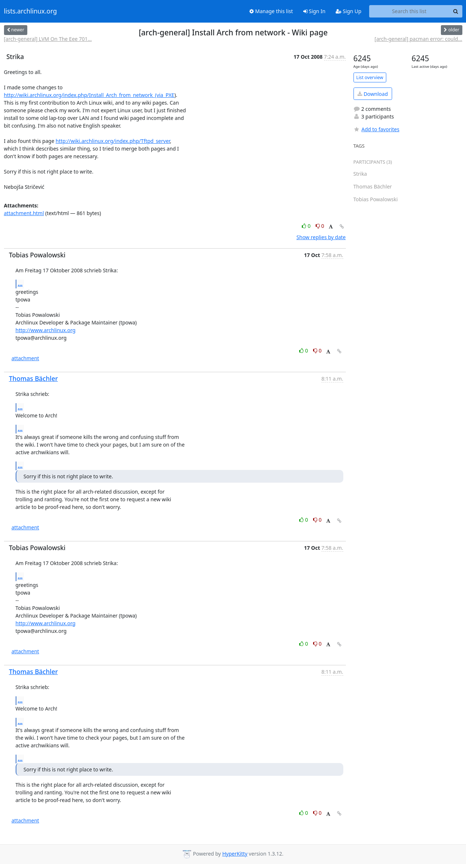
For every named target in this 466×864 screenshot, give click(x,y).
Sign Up (349, 11)
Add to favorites (376, 129)
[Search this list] (409, 11)
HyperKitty (234, 853)
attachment (25, 358)
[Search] (455, 11)
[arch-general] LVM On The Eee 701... (48, 38)
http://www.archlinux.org (46, 330)
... (20, 284)
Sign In (314, 11)
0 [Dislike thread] (320, 225)
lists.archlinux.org (30, 11)
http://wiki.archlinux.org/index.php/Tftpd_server (113, 140)
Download (373, 93)
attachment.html (24, 213)
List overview (369, 77)
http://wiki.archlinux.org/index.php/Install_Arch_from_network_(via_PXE (89, 95)
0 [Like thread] (307, 225)
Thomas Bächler (33, 378)
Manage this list (271, 11)
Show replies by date (320, 237)
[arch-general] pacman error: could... (418, 38)
